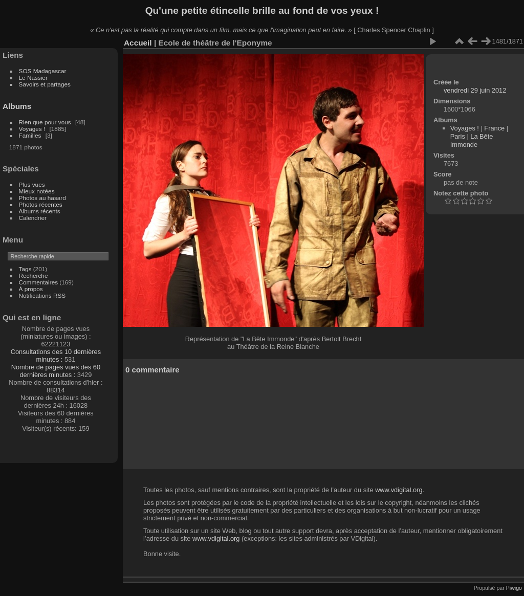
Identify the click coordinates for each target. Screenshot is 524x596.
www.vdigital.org (398, 490)
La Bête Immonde (471, 140)
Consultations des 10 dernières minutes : (56, 355)
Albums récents (39, 211)
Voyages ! (32, 128)
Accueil (138, 42)
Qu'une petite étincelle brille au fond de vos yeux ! (262, 10)
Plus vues (32, 184)
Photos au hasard (42, 197)
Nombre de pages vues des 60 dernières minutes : (55, 371)
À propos (31, 288)
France (494, 128)
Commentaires (38, 282)
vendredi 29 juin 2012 (475, 90)
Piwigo (514, 588)
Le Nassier (33, 77)
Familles (30, 135)
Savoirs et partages (45, 84)
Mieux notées (37, 191)
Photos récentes (40, 204)
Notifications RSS (42, 295)
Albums (17, 106)
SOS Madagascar (43, 71)
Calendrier (33, 217)
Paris (457, 136)
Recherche (33, 275)
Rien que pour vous (46, 122)
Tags (25, 269)
